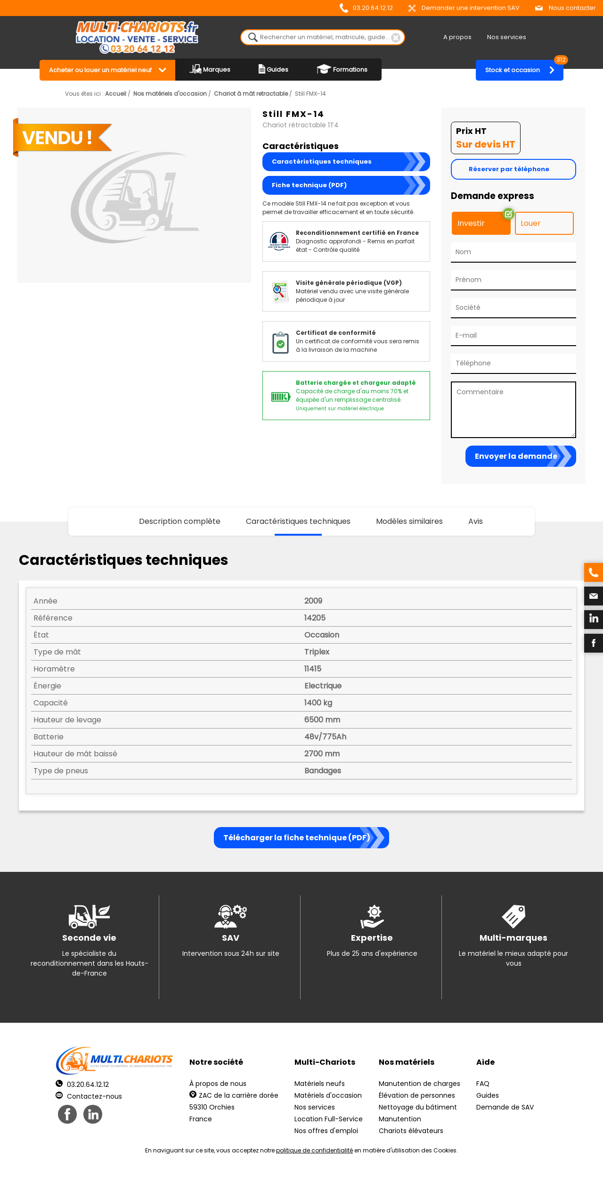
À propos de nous (217, 1083)
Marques (209, 69)
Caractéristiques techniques (322, 161)
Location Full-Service (328, 1119)
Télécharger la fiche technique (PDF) (296, 837)
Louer (531, 223)
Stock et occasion (524, 67)
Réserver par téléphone (509, 169)
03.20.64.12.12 (366, 8)
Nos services (506, 37)
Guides (273, 69)
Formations (342, 69)
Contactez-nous (89, 1096)
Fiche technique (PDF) (309, 185)
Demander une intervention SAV (464, 7)
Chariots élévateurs (411, 1130)
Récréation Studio (374, 1182)
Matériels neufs (319, 1083)
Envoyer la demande (516, 456)
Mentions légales (299, 1182)
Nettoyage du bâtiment (418, 1107)
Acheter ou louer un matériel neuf (100, 70)
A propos (457, 37)
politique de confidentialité (314, 1150)
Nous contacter (565, 7)
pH (444, 1182)
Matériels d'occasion (328, 1095)
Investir (471, 223)
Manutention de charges (419, 1083)
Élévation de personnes (417, 1095)
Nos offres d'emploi (326, 1130)
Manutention (400, 1119)
